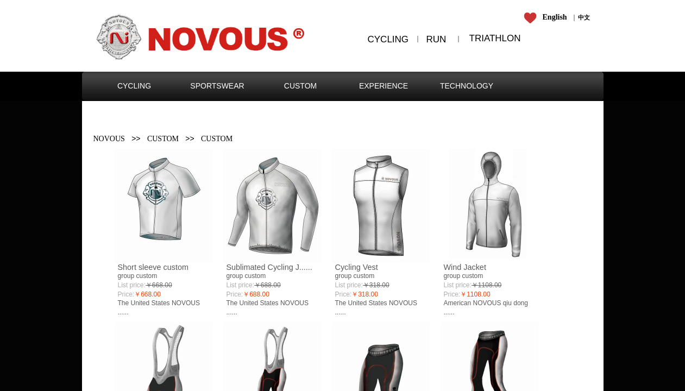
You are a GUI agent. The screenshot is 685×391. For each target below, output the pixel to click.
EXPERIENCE (383, 85)
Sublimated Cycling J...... (269, 267)
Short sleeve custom (153, 267)
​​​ (584, 17)
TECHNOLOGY (466, 85)
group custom (138, 276)
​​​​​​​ (547, 17)
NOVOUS (109, 139)
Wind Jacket (465, 267)
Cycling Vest (356, 267)
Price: (126, 294)
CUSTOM (300, 85)
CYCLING (134, 85)
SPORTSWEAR (217, 85)
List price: (132, 285)
